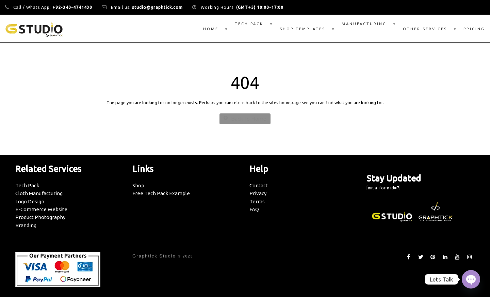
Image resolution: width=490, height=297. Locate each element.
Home (210, 29)
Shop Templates (302, 29)
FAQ (254, 209)
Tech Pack (249, 24)
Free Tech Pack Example (161, 193)
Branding (25, 225)
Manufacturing (364, 24)
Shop (138, 185)
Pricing (474, 29)
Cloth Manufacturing (39, 193)
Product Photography (40, 217)
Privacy (257, 193)
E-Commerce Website (41, 209)
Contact (258, 185)
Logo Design (29, 201)
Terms (257, 201)
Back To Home (245, 118)
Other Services (425, 29)
